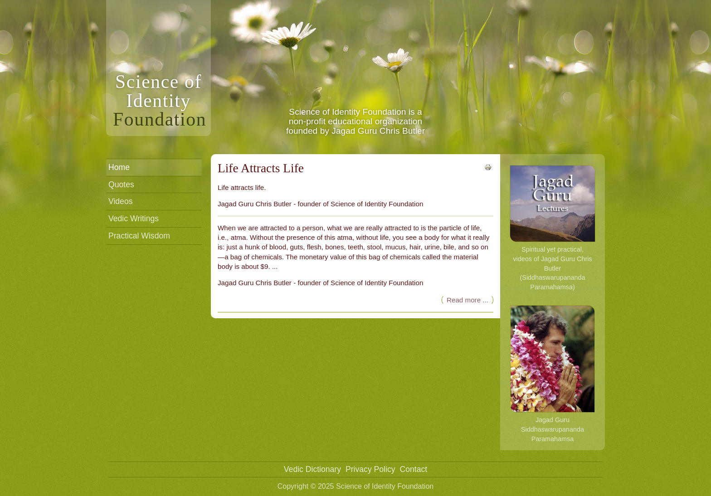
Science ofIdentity (159, 100)
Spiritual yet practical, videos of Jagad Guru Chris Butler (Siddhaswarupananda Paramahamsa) (552, 228)
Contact (414, 469)
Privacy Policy (370, 469)
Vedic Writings (133, 218)
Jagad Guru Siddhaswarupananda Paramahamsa (552, 373)
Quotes (121, 184)
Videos (120, 201)
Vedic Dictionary (312, 469)
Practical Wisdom (139, 235)
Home (119, 167)
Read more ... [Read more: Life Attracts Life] (467, 300)
